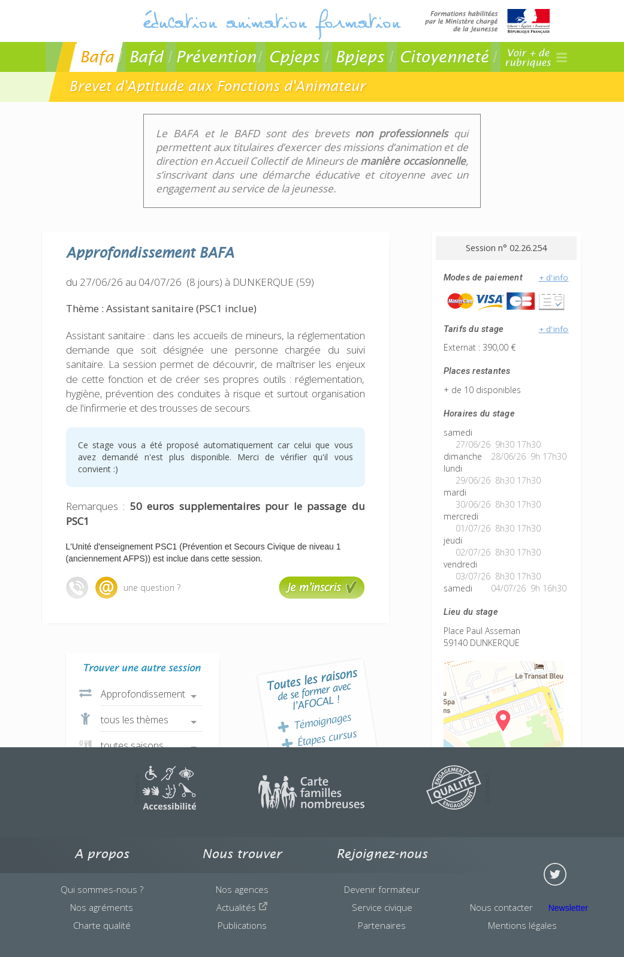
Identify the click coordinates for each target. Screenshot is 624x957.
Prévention (216, 56)
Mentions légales (522, 925)
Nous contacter (501, 907)
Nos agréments (101, 907)
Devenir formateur (382, 889)
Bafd (146, 56)
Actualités (242, 907)
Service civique (382, 907)
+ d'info (554, 277)
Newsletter (568, 908)
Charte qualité (102, 925)
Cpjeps (294, 56)
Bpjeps (359, 56)
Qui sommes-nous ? (102, 889)
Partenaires (382, 925)
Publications (242, 925)
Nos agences (242, 889)
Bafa (97, 56)
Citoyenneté (444, 56)
